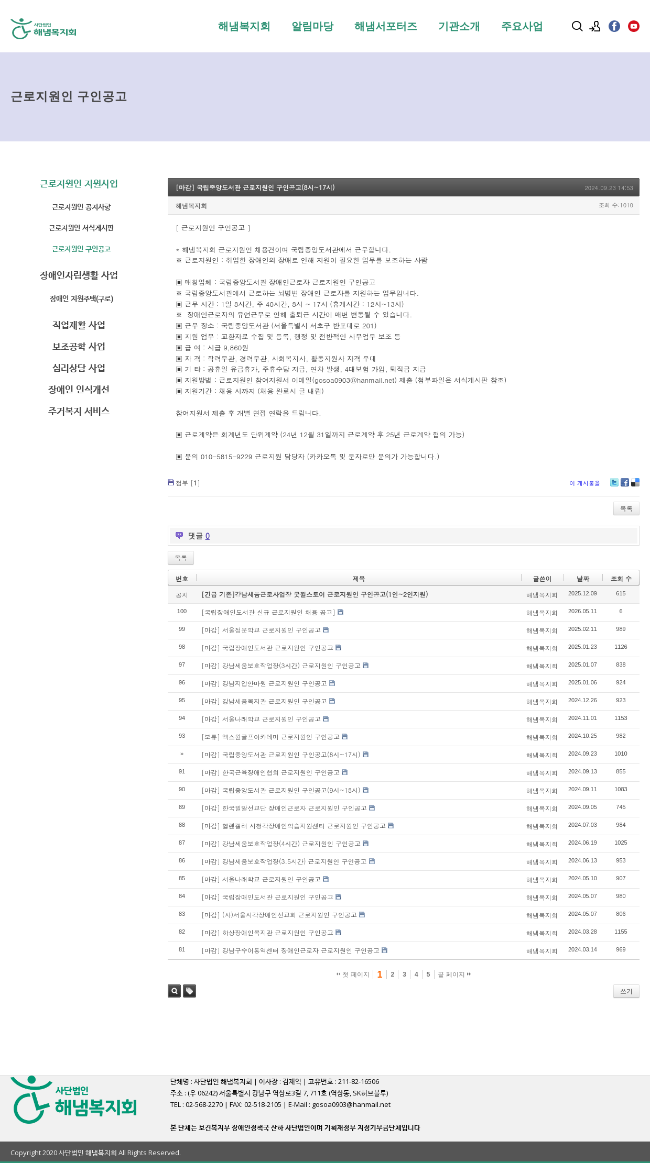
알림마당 (312, 26)
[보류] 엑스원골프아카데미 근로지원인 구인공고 (270, 736)
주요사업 (522, 26)
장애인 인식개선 (79, 389)
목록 (626, 508)
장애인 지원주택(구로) (81, 298)
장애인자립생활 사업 (79, 275)
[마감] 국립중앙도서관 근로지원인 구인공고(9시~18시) (281, 789)
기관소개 (459, 26)
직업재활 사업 (78, 324)
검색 (174, 991)
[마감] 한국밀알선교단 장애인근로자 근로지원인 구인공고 (284, 807)
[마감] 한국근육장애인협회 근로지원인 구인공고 (270, 772)
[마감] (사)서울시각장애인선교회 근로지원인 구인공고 (279, 914)
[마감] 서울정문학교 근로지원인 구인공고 (261, 629)
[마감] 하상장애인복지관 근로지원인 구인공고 (267, 932)
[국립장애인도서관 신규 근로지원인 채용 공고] (268, 611)
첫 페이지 (353, 974)
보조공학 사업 (78, 346)
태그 (189, 991)
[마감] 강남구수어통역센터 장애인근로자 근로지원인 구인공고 (290, 950)
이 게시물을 (584, 483)
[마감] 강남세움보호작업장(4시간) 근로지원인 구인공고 (281, 843)
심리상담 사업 (78, 367)
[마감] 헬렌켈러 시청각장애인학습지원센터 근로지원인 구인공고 (293, 825)
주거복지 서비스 (79, 410)
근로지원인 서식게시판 (81, 227)
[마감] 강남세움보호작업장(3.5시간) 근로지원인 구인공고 (284, 861)
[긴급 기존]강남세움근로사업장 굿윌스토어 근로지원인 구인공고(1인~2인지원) (314, 594)
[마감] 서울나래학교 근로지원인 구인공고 (261, 718)
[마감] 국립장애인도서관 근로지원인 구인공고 (267, 647)
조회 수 (621, 578)
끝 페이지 (454, 974)
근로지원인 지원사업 (79, 183)
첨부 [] (188, 482)
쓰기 (626, 991)
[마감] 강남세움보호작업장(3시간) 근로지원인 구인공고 (281, 665)
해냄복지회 (244, 26)
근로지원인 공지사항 (81, 207)
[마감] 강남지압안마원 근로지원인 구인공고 (264, 683)
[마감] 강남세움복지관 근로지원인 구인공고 (264, 700)
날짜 (583, 578)
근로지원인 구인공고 (81, 248)
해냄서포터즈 (385, 26)
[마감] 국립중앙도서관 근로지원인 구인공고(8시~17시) (255, 187)
